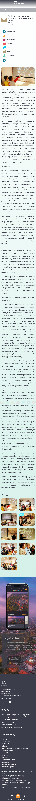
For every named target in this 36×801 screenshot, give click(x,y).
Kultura (7, 43)
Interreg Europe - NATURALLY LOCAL (15, 780)
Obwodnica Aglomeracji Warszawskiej (15, 787)
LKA (6, 36)
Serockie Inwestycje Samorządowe (14, 748)
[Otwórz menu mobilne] (18, 796)
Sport (7, 47)
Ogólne (7, 60)
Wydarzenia (5, 741)
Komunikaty (9, 31)
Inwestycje (9, 40)
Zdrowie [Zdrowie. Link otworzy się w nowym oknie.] (4, 757)
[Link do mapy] (12, 796)
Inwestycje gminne (8, 767)
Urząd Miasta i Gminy (9, 753)
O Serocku (5, 744)
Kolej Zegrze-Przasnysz (10, 778)
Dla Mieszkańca (7, 751)
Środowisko (9, 55)
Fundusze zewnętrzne (9, 769)
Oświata (4, 755)
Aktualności (8, 10)
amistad (21, 799)
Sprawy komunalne (8, 764)
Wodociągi (5, 762)
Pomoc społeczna (8, 760)
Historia (16, 10)
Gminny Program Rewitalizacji (12, 776)
